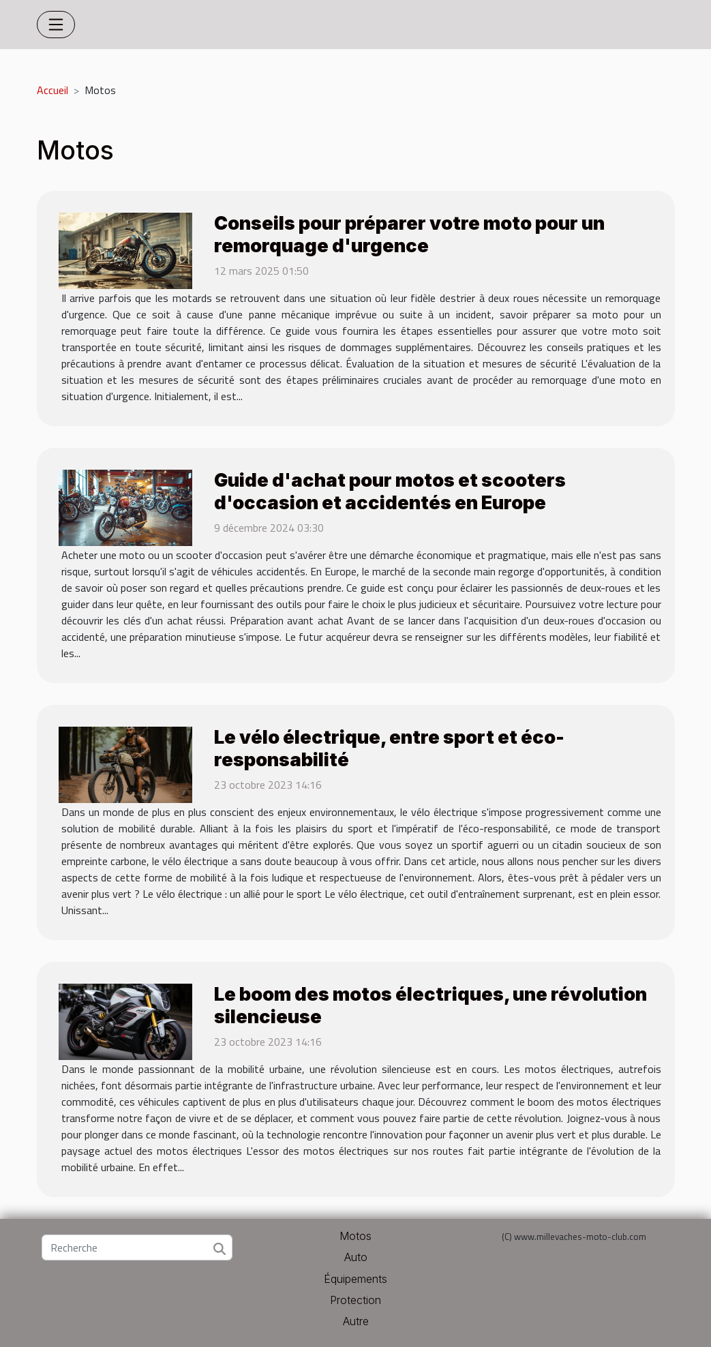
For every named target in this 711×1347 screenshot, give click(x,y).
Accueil (52, 90)
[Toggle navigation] (56, 24)
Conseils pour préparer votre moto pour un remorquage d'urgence (409, 234)
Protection (355, 1300)
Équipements (355, 1279)
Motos (355, 1236)
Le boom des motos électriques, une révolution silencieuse (430, 1005)
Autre (356, 1321)
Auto (355, 1257)
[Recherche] (137, 1247)
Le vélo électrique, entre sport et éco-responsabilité (389, 748)
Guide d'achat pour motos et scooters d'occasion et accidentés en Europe (390, 491)
